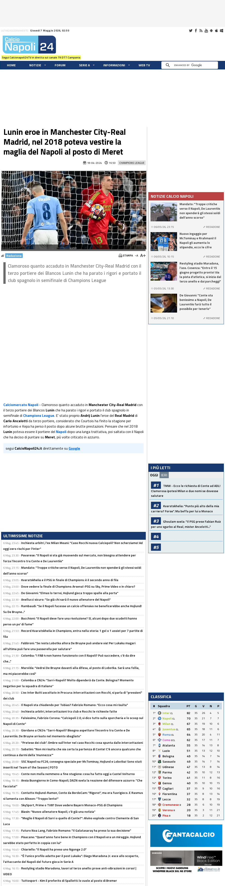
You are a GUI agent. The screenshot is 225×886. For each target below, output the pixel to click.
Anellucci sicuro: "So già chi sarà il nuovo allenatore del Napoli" (66, 599)
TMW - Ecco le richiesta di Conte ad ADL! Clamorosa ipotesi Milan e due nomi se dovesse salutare (185, 490)
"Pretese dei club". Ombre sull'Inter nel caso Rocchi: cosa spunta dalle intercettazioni (82, 742)
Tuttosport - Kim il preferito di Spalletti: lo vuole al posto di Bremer (69, 880)
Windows (221, 30)
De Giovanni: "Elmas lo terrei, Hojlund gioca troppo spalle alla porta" (69, 593)
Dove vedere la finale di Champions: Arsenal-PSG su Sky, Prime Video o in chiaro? (78, 586)
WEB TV (144, 65)
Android (211, 30)
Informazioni (114, 65)
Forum (60, 65)
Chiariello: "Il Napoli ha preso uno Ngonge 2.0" (54, 849)
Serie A (84, 65)
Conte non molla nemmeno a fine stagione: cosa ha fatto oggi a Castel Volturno (78, 773)
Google (74, 448)
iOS (216, 30)
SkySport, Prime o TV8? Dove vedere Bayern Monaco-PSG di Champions (71, 805)
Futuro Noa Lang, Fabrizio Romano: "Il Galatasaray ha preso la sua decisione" (76, 830)
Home (11, 65)
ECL (173, 740)
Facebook (196, 30)
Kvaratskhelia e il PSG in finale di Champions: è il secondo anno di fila (69, 579)
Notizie (35, 65)
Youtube (206, 30)
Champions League (131, 163)
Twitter (190, 30)
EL (172, 735)
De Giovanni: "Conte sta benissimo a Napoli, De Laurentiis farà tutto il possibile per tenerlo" (196, 302)
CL (171, 713)
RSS (201, 30)
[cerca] (190, 65)
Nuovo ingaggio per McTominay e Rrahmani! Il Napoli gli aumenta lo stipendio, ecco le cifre (198, 240)
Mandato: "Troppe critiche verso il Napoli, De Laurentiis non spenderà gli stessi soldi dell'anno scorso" (200, 211)
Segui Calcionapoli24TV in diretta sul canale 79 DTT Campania (41, 57)
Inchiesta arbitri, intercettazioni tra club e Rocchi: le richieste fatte (69, 711)
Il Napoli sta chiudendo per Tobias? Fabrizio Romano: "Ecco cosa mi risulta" (74, 704)
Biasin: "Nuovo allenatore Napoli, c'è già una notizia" (58, 811)
